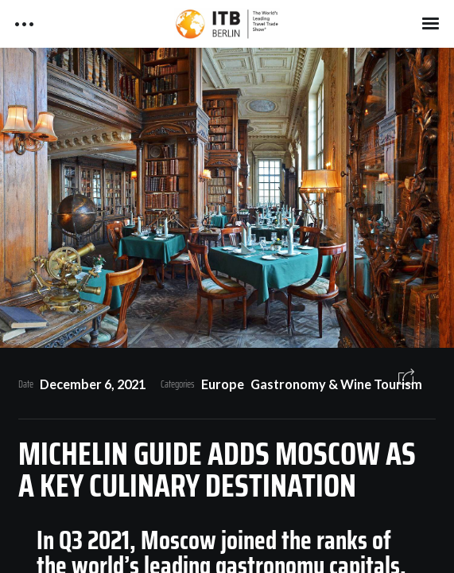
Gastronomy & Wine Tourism (336, 384)
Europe (222, 384)
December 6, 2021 (93, 384)
